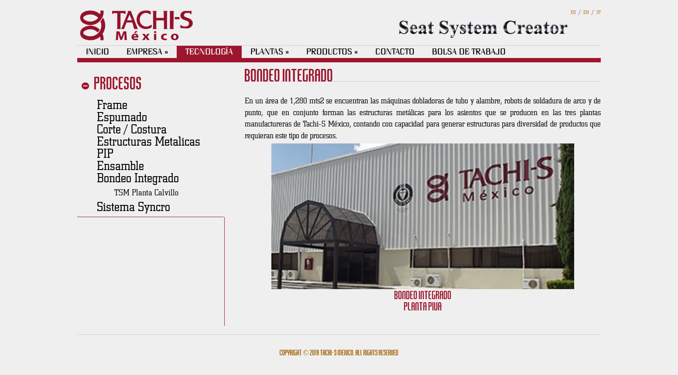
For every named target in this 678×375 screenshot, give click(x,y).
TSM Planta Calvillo (146, 192)
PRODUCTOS (332, 52)
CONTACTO (394, 52)
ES (573, 12)
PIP (105, 153)
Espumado (122, 116)
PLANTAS (269, 52)
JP (598, 12)
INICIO (97, 52)
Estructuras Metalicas (148, 141)
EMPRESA (147, 52)
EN (586, 12)
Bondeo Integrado (138, 177)
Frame (112, 104)
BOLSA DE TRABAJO (469, 52)
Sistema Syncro (133, 206)
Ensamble (120, 165)
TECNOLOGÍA (209, 52)
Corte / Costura (132, 128)
